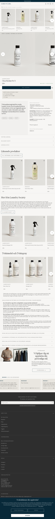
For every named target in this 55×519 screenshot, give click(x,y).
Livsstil (3, 33)
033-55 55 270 (6, 484)
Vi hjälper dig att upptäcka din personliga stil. (41, 356)
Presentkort (3, 450)
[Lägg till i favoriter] (21, 160)
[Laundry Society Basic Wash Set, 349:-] (13, 273)
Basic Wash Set (6, 286)
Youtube (2, 467)
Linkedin (3, 469)
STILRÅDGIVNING (40, 370)
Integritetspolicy (4, 426)
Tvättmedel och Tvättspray (16, 33)
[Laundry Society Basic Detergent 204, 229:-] (37, 20)
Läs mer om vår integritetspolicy (27, 405)
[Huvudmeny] (52, 4)
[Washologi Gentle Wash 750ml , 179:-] (23, 20)
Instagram (3, 462)
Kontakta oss (4, 443)
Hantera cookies (4, 452)
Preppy (16, 118)
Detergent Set (29, 286)
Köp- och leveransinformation (7, 441)
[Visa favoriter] (48, 4)
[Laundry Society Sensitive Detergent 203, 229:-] (12, 232)
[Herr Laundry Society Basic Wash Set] (13, 270)
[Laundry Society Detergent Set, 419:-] (36, 273)
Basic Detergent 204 (34, 28)
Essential (4, 118)
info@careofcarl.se (8, 485)
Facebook (3, 464)
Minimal (11, 118)
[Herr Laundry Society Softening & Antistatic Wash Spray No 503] (8, 17)
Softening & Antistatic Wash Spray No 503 (8, 28)
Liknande (10, 151)
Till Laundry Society (8, 212)
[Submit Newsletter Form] (52, 402)
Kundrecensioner (4, 448)
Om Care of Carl (4, 417)
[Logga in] (45, 4)
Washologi (18, 27)
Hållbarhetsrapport (5, 431)
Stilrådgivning (41, 350)
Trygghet (2, 429)
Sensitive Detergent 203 (7, 245)
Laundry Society (5, 27)
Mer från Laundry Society (13, 197)
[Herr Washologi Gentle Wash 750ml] (23, 17)
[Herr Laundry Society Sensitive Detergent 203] (12, 229)
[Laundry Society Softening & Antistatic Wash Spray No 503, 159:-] (8, 20)
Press (2, 421)
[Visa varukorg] (50, 4)
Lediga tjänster (4, 424)
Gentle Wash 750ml (19, 28)
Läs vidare (40, 506)
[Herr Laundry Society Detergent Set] (35, 270)
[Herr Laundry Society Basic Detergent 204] (37, 17)
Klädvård (8, 33)
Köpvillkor (3, 419)
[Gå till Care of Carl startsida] (6, 3)
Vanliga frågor (4, 445)
